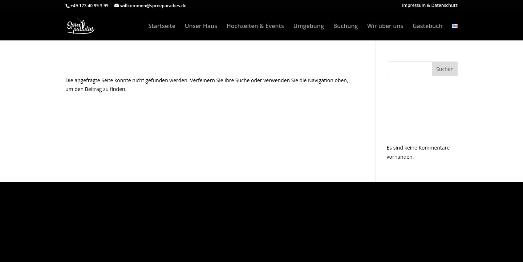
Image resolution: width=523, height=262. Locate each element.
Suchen (445, 69)
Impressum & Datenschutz (430, 5)
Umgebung (308, 26)
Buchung (345, 26)
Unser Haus (201, 26)
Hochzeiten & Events (255, 26)
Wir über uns (385, 26)
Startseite (161, 26)
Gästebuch (427, 26)
